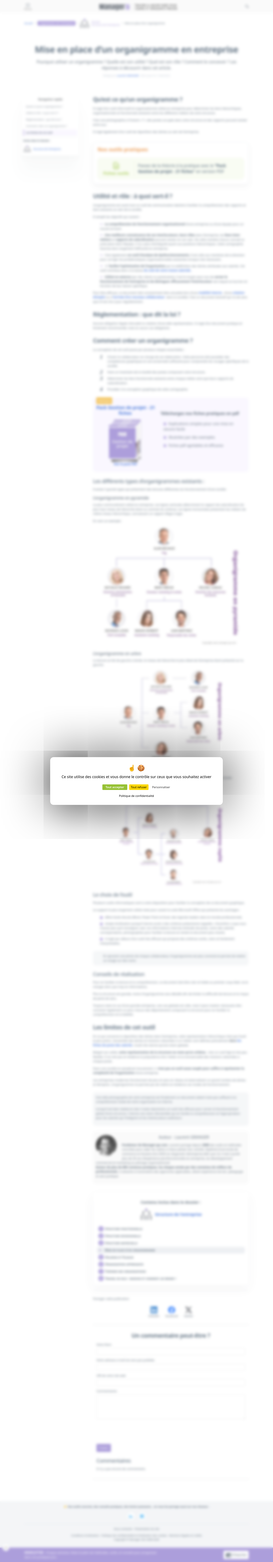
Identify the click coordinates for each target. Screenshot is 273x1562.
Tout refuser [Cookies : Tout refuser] (139, 787)
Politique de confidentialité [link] (136, 796)
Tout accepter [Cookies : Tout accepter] (115, 787)
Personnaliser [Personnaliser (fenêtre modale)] (161, 787)
